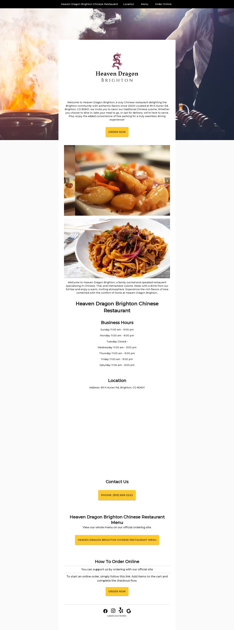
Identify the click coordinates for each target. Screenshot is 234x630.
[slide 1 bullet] (111, 212)
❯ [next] (167, 180)
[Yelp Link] (121, 612)
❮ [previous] (67, 180)
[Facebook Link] (105, 612)
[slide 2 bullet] (117, 212)
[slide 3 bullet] (122, 212)
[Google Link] (129, 612)
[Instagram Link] (113, 612)
